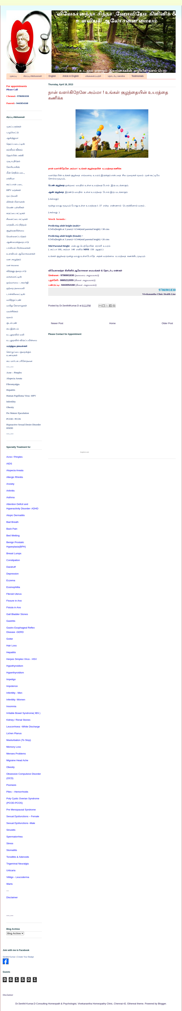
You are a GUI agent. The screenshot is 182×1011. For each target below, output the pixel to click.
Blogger (162, 1003)
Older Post (167, 323)
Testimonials (138, 76)
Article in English (71, 76)
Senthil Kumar (9, 957)
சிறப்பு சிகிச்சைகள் (32, 76)
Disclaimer (8, 994)
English (52, 76)
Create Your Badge (25, 957)
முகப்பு (13, 76)
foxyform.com (84, 452)
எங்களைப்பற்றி (93, 76)
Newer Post (57, 323)
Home (112, 323)
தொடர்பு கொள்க (116, 76)
